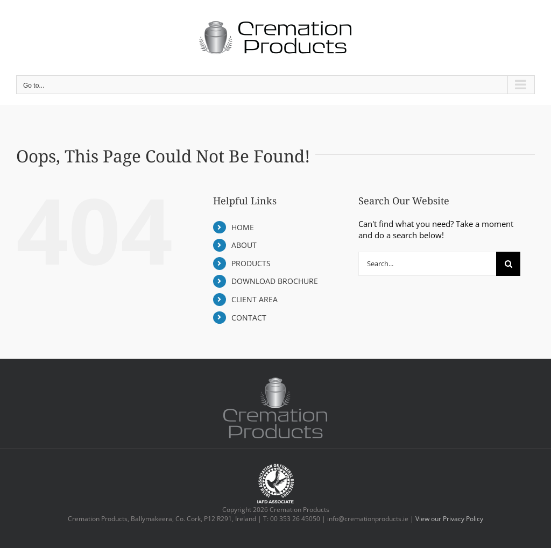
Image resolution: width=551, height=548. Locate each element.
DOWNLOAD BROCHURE (274, 281)
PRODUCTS (251, 263)
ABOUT (244, 245)
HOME (242, 227)
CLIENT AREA (254, 299)
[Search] (508, 264)
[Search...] (427, 264)
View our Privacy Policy (449, 518)
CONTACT (248, 317)
